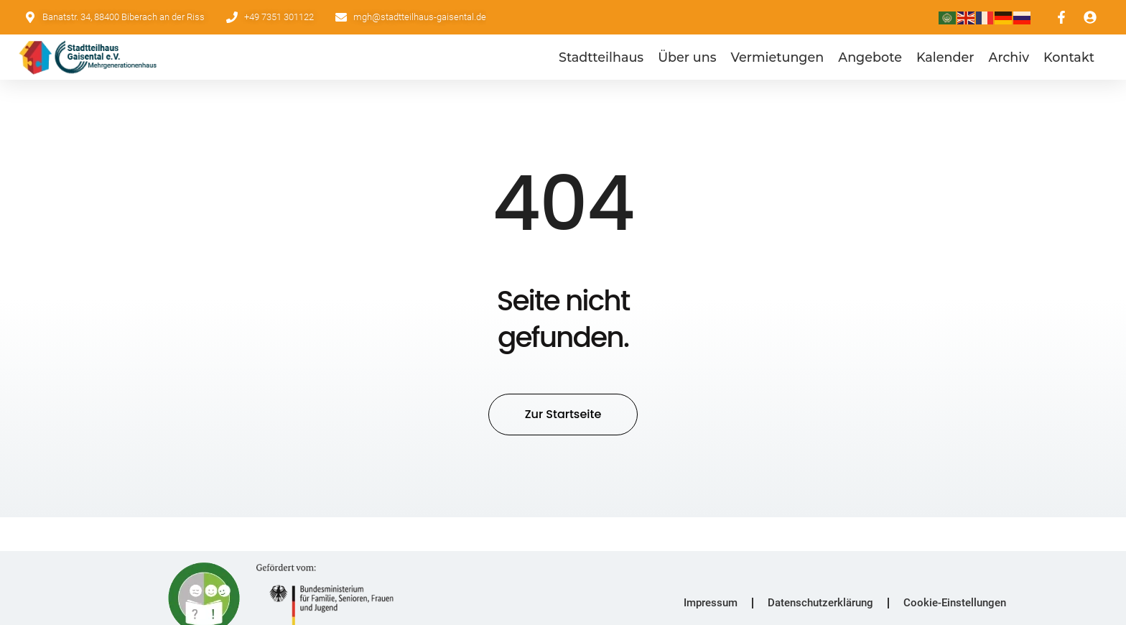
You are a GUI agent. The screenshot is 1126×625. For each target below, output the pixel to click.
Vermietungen (777, 57)
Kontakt (1068, 57)
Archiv (1009, 57)
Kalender (945, 57)
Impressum (711, 602)
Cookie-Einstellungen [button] (954, 602)
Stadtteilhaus (601, 57)
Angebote (870, 57)
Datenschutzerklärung (820, 602)
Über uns (687, 57)
